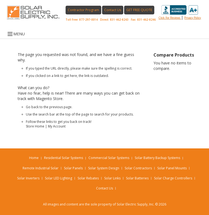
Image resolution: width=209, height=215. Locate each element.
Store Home (35, 126)
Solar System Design (103, 168)
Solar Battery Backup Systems (157, 157)
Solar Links (112, 178)
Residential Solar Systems (63, 157)
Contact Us (112, 10)
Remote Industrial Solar (41, 168)
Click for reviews (178, 12)
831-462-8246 (146, 19)
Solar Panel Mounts (172, 168)
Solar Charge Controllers (173, 178)
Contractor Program (83, 10)
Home (34, 157)
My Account (57, 126)
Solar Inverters (28, 178)
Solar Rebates (88, 178)
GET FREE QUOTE (139, 10)
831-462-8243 (119, 19)
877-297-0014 (88, 19)
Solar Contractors (138, 168)
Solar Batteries (137, 178)
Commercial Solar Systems (108, 157)
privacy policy (192, 18)
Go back (32, 107)
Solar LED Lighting (58, 178)
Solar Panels (73, 168)
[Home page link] (36, 12)
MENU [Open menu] (16, 34)
